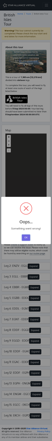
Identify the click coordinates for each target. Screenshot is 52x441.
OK (26, 237)
